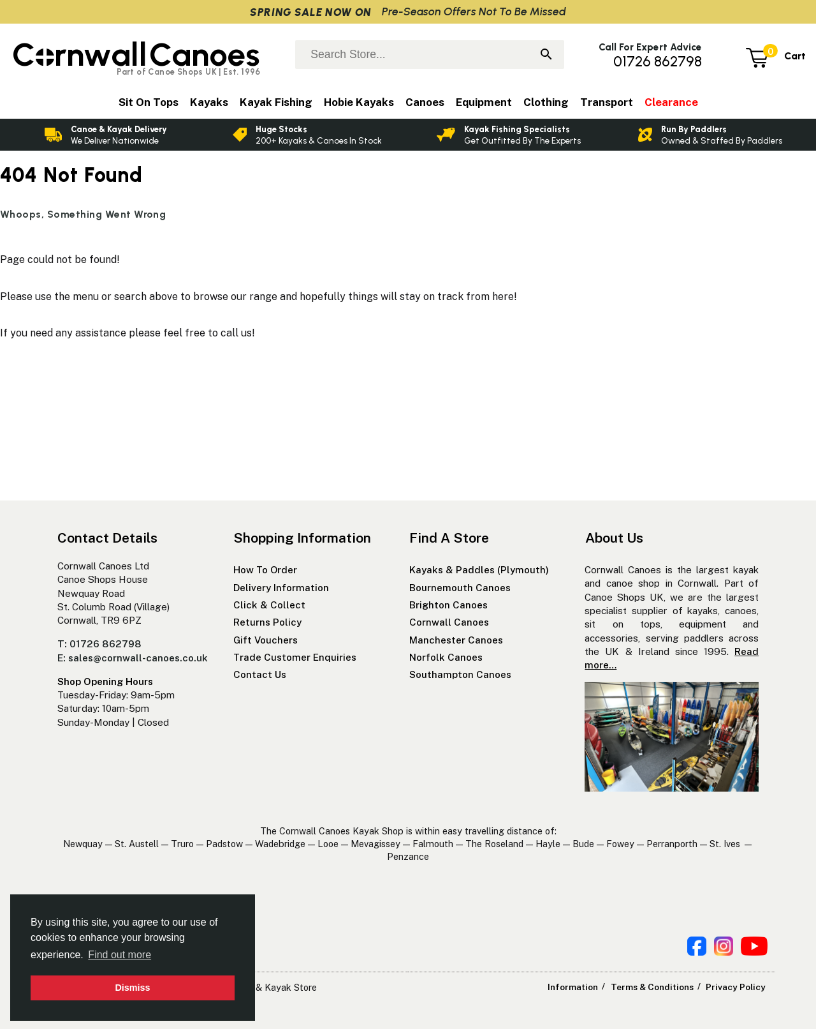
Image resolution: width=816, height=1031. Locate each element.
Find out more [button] (119, 954)
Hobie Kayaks (359, 102)
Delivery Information (281, 589)
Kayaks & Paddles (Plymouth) (479, 571)
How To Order (265, 571)
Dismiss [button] (132, 987)
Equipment (484, 102)
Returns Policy (267, 624)
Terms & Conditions (656, 989)
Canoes (424, 102)
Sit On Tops (148, 102)
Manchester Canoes (456, 641)
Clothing (546, 102)
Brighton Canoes (448, 606)
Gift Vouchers (265, 641)
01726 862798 (657, 61)
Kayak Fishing (276, 102)
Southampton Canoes (460, 676)
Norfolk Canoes (446, 659)
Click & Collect (269, 606)
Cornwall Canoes (449, 624)
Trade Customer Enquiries (294, 659)
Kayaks (209, 102)
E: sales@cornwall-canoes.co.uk (132, 659)
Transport (606, 102)
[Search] (546, 55)
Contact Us (259, 676)
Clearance (671, 102)
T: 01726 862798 (99, 645)
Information (579, 989)
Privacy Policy (737, 989)
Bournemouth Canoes (460, 589)
